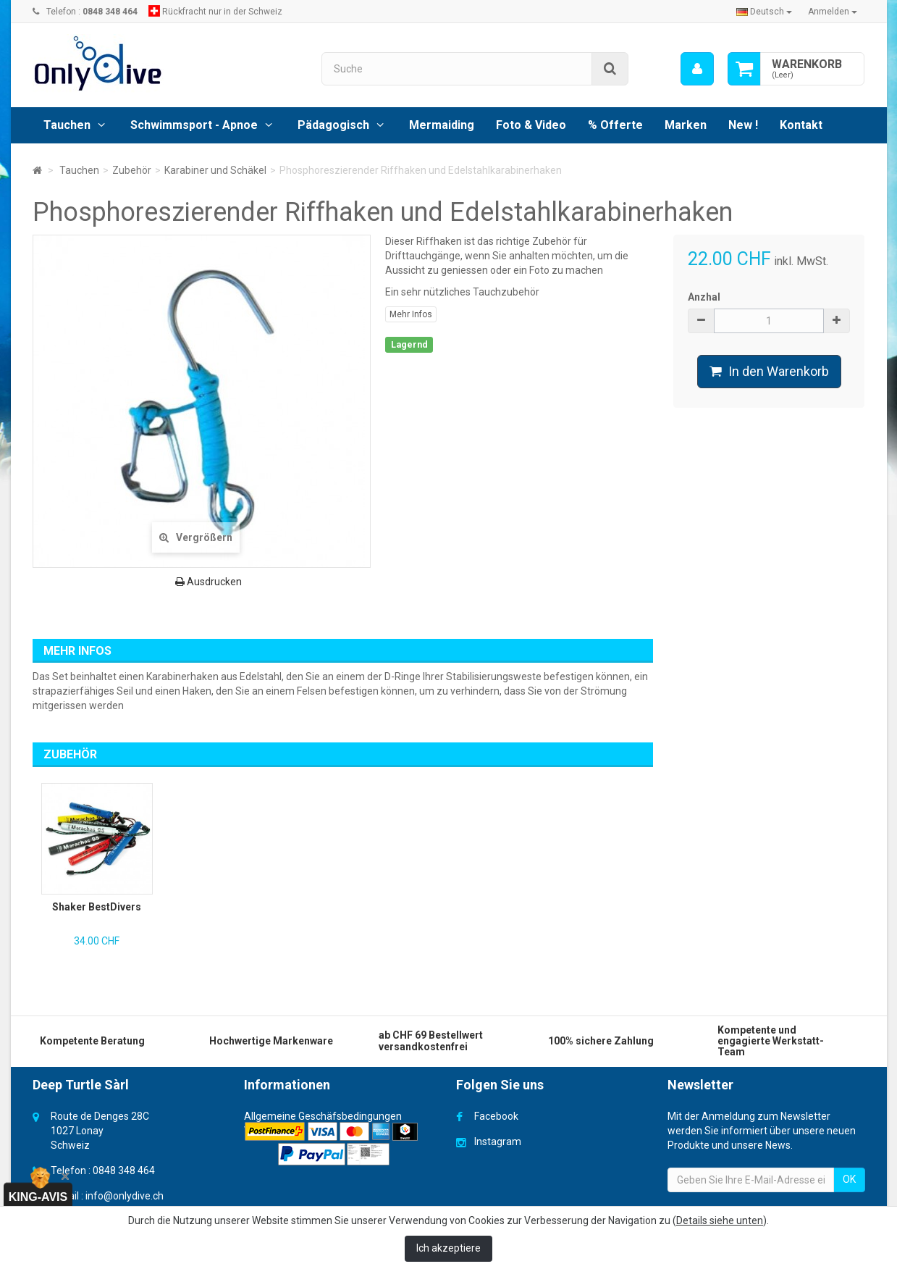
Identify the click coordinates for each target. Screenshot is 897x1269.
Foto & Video (531, 125)
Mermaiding (441, 125)
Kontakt (801, 125)
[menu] (696, 68)
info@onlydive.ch (124, 1196)
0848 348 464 (124, 1170)
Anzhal (704, 297)
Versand (263, 1130)
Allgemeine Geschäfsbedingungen (323, 1116)
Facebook (496, 1116)
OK (849, 1179)
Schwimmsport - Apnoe (194, 125)
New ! (743, 125)
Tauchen (66, 125)
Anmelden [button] (832, 12)
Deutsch (764, 12)
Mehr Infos (410, 314)
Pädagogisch (333, 125)
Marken (686, 125)
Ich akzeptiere (448, 1248)
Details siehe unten (719, 1220)
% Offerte (615, 125)
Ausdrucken (208, 582)
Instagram (497, 1141)
